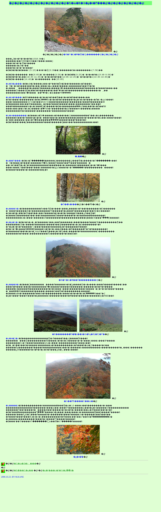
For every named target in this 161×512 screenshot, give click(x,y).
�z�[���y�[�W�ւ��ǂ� (58, 470)
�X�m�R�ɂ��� (25, 463)
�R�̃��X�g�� (23, 470)
